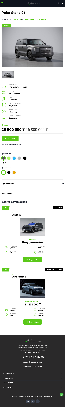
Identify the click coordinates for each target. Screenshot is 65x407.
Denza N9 (16, 215)
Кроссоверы (41, 19)
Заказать (10, 139)
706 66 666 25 (32, 357)
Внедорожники (29, 19)
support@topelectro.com (32, 362)
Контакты (7, 387)
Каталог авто (8, 373)
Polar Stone (17, 19)
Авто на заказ (8, 383)
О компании (8, 378)
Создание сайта (29, 396)
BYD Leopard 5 (19, 277)
